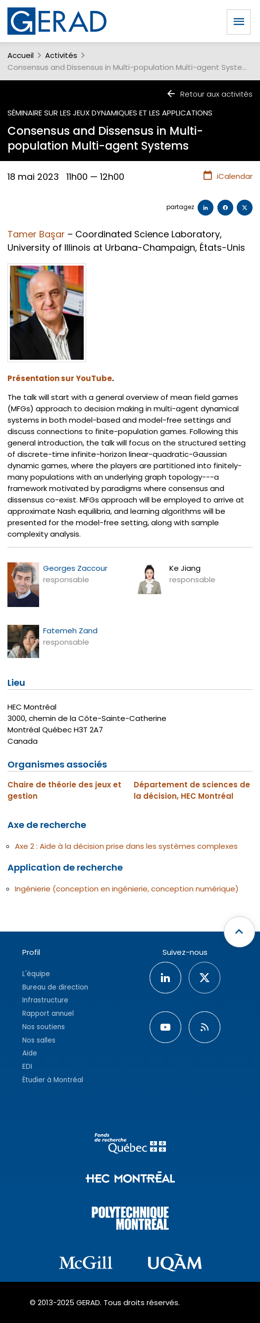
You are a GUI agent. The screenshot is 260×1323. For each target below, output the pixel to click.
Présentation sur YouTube (59, 378)
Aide (29, 1053)
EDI (27, 1066)
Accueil (20, 55)
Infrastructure (45, 1000)
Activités (61, 55)
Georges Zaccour (75, 568)
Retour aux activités (209, 94)
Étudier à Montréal (52, 1080)
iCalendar (227, 176)
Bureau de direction (55, 987)
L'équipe (36, 974)
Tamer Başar (36, 234)
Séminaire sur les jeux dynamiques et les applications (109, 113)
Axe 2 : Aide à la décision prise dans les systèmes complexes (126, 846)
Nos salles (38, 1040)
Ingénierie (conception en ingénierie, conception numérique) (127, 888)
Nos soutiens (43, 1027)
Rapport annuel (48, 1013)
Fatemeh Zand (70, 630)
